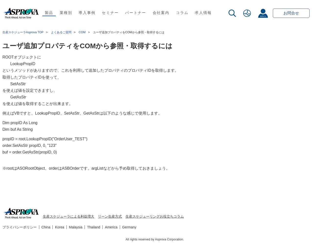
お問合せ (291, 13)
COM (82, 32)
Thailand (93, 227)
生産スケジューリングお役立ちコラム (155, 216)
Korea (59, 227)
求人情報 (203, 13)
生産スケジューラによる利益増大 (68, 216)
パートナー (135, 13)
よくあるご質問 (61, 32)
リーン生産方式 (110, 216)
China (45, 227)
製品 (49, 13)
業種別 (66, 13)
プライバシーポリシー (19, 227)
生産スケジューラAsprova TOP (23, 32)
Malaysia (75, 227)
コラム (182, 13)
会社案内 (161, 13)
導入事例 (87, 13)
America (111, 227)
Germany (129, 227)
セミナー (110, 13)
